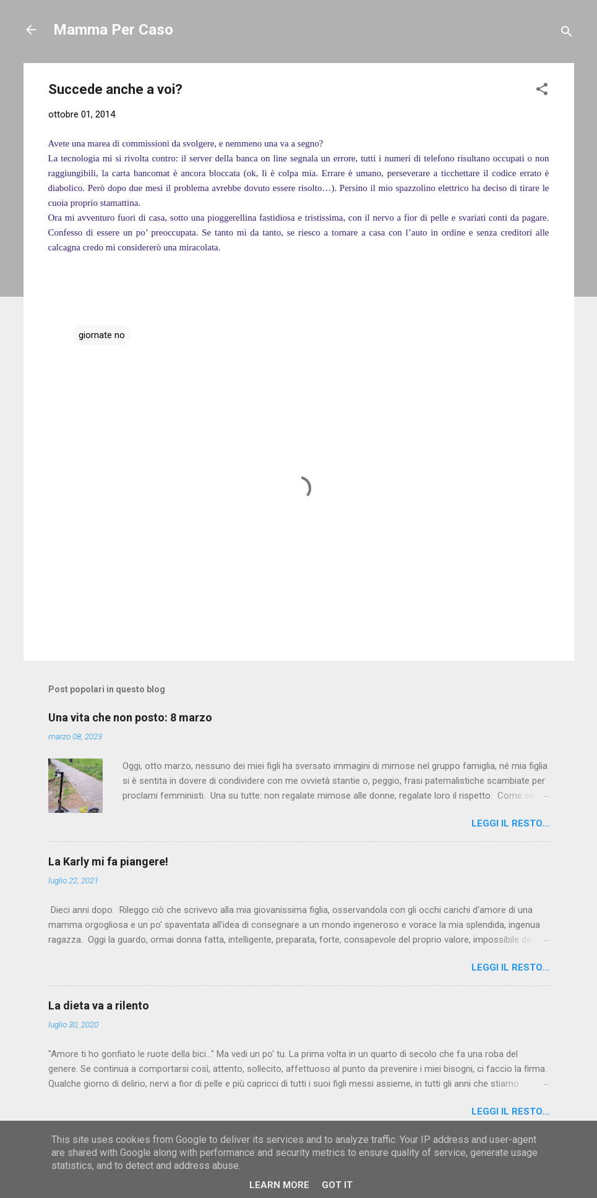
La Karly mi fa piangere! (108, 861)
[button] (542, 91)
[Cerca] (566, 34)
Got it (337, 1185)
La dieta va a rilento (98, 1005)
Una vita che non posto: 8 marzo (130, 717)
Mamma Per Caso (113, 29)
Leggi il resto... (510, 823)
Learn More (279, 1185)
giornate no (102, 335)
